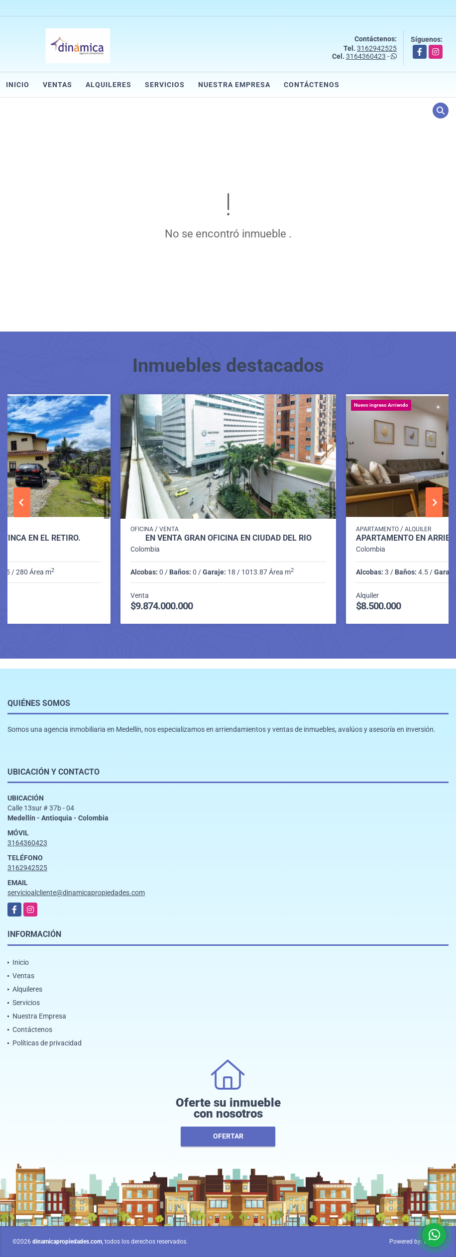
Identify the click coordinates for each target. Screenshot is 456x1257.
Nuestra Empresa (234, 85)
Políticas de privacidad (47, 1043)
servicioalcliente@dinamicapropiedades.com (76, 893)
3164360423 (366, 56)
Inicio (17, 85)
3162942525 (377, 48)
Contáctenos (312, 85)
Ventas (57, 85)
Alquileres (108, 85)
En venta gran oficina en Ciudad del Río (228, 538)
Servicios (165, 85)
